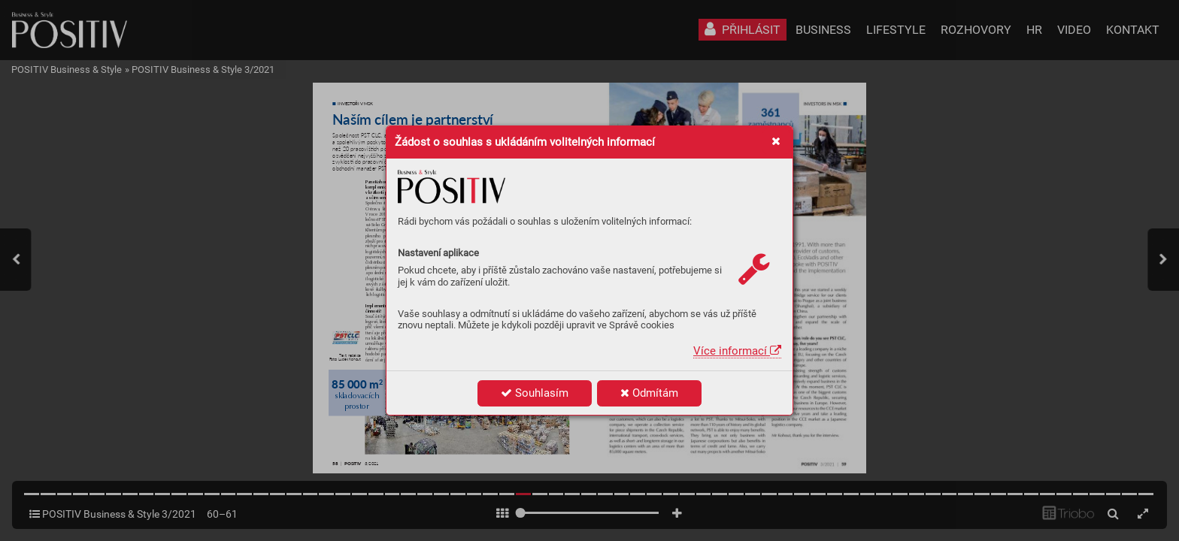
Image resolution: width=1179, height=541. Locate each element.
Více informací (737, 351)
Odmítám (649, 393)
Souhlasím (534, 393)
